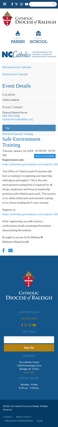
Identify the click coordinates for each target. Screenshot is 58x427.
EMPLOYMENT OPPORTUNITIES (19, 421)
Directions (29, 372)
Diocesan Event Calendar (16, 67)
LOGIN (40, 421)
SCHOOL (38, 42)
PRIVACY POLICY (23, 417)
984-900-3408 (11, 115)
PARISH (18, 42)
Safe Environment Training (17, 133)
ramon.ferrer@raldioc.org (17, 119)
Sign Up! (29, 347)
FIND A (17, 38)
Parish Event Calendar (15, 74)
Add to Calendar (45, 156)
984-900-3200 (29, 318)
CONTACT (8, 417)
